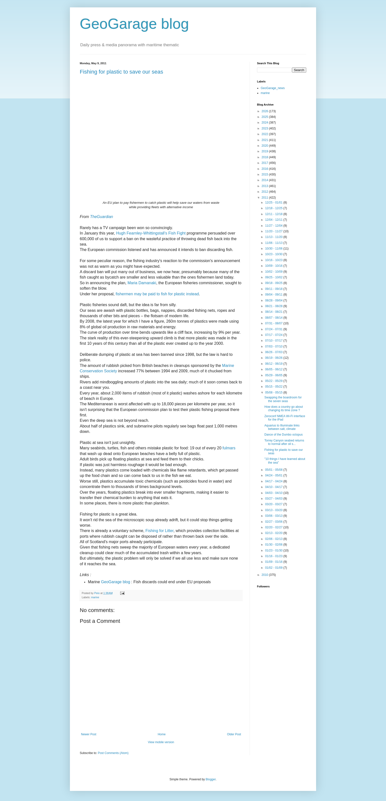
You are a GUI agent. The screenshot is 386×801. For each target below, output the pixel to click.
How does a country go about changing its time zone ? (283, 408)
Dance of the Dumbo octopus (283, 434)
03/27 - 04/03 (274, 498)
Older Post (234, 734)
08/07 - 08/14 (274, 317)
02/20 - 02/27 (274, 527)
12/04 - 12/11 (274, 219)
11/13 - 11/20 (274, 237)
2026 (265, 111)
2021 (265, 140)
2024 (265, 122)
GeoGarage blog (134, 24)
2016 (265, 169)
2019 (265, 151)
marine (95, 597)
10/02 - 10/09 (274, 271)
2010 (265, 575)
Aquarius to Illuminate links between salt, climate (282, 427)
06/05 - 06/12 (274, 369)
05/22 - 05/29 (274, 381)
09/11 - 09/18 (274, 289)
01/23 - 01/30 (274, 550)
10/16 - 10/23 (274, 260)
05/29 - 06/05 (274, 375)
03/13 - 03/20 (274, 510)
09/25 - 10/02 (274, 277)
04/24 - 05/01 (274, 475)
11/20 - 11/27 (274, 231)
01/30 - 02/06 (274, 544)
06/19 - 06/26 (274, 358)
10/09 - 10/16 (274, 265)
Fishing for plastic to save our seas (121, 72)
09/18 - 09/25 (274, 283)
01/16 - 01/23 (274, 556)
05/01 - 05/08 (274, 469)
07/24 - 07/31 (274, 329)
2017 (265, 163)
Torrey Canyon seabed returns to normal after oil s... (284, 442)
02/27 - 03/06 (274, 521)
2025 (265, 117)
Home (162, 734)
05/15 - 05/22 (274, 386)
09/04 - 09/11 (274, 294)
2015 (265, 174)
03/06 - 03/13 (274, 516)
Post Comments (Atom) (113, 753)
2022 (265, 134)
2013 (265, 186)
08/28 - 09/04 (274, 300)
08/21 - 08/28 (274, 306)
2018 (265, 157)
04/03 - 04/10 (274, 493)
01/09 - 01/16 (274, 562)
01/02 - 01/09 (274, 567)
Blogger (211, 779)
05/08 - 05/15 (274, 392)
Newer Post (88, 734)
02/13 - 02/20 (274, 533)
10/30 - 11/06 (274, 248)
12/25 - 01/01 (274, 202)
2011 (265, 197)
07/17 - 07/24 (274, 335)
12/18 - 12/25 (274, 208)
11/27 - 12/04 (274, 225)
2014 (265, 180)
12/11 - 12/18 (274, 214)
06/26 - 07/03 (274, 352)
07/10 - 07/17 (274, 340)
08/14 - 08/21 (274, 312)
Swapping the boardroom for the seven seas (283, 399)
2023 (265, 128)
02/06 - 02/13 (274, 539)
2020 (265, 145)
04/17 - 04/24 (274, 481)
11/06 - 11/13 (274, 243)
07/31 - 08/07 (274, 323)
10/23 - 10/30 (274, 254)
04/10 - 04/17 (274, 487)
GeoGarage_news (273, 88)
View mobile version (161, 742)
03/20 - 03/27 (274, 504)
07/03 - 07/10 (274, 346)
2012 (265, 191)
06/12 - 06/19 (274, 363)
